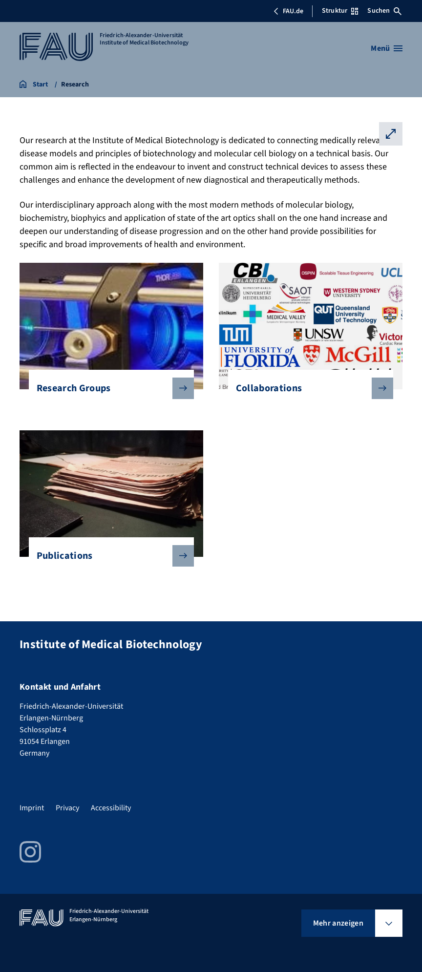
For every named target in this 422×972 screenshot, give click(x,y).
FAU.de (288, 11)
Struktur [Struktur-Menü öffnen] (340, 11)
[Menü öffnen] (386, 48)
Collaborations (307, 388)
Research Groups (107, 388)
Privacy (67, 808)
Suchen (384, 11)
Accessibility (111, 808)
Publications (107, 556)
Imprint (32, 808)
